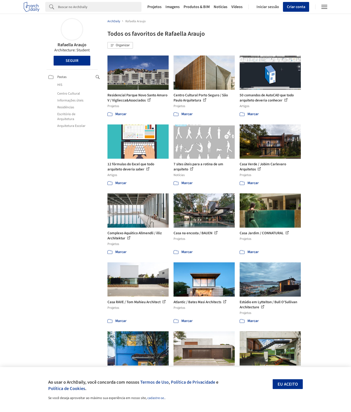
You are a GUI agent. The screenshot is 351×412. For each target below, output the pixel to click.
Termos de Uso (154, 382)
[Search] (99, 7)
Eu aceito (288, 384)
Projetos (154, 7)
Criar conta (296, 7)
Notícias (220, 7)
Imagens (172, 7)
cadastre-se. (156, 398)
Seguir (72, 60)
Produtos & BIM (197, 7)
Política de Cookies (66, 388)
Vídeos (237, 7)
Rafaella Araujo (72, 45)
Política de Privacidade (193, 382)
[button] (120, 45)
